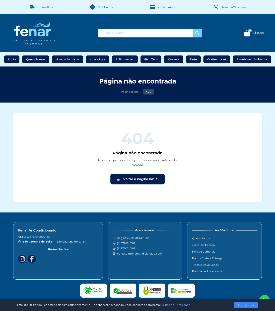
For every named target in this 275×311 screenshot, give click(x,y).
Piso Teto (151, 59)
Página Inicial (129, 91)
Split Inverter (125, 59)
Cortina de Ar (216, 59)
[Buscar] (197, 33)
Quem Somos (35, 59)
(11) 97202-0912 (126, 248)
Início (12, 59)
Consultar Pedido (203, 245)
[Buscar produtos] (145, 33)
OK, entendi (246, 305)
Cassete (174, 59)
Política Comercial (204, 251)
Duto (193, 59)
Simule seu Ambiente (252, 59)
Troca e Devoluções (205, 264)
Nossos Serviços (67, 59)
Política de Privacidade (207, 271)
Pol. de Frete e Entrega (207, 258)
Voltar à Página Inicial (137, 179)
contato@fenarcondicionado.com (139, 253)
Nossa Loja (97, 59)
